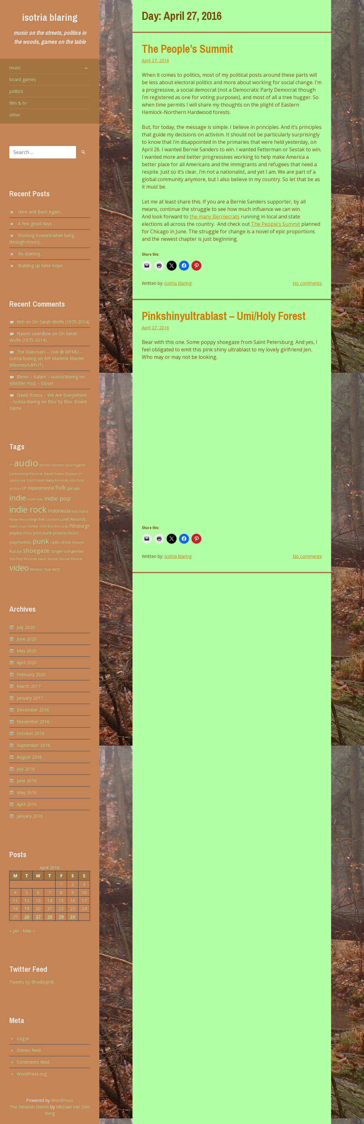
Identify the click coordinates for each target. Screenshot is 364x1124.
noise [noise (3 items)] (33, 526)
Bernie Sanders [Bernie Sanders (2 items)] (52, 465)
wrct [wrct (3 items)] (56, 569)
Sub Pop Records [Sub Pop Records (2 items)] (23, 559)
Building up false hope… (42, 265)
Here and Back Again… (40, 212)
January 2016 (30, 816)
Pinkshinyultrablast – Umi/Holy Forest (224, 315)
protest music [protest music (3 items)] (66, 533)
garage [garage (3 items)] (73, 488)
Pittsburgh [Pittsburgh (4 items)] (79, 526)
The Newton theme (29, 1107)
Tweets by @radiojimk (31, 982)
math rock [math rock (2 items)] (17, 526)
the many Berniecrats (215, 216)
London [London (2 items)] (52, 519)
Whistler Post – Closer (31, 383)
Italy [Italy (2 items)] (74, 511)
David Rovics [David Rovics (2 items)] (54, 474)
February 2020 (31, 674)
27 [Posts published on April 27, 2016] (38, 917)
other (14, 115)
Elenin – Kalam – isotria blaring (47, 377)
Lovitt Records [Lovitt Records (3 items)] (73, 519)
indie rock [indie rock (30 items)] (28, 509)
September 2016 (33, 745)
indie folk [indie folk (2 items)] (35, 499)
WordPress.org (32, 1074)
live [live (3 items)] (41, 519)
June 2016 (27, 781)
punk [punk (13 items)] (41, 541)
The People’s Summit (187, 48)
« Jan (14, 931)
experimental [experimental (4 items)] (41, 488)
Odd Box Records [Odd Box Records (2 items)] (53, 526)
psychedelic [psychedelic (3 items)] (20, 542)
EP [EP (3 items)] (24, 488)
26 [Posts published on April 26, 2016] (26, 917)
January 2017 (30, 698)
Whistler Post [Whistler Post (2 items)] (40, 569)
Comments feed (33, 1062)
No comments (307, 283)
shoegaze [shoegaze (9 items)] (36, 550)
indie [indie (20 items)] (17, 497)
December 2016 (33, 710)
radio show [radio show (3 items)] (60, 542)
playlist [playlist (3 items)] (15, 533)
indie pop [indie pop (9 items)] (57, 498)
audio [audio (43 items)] (26, 463)
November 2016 (33, 721)
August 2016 (29, 757)
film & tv (17, 103)
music (15, 68)
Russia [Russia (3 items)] (15, 551)
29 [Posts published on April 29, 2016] (61, 917)
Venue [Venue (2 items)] (52, 559)
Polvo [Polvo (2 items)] (27, 533)
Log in (23, 1038)
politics (16, 91)
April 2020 (27, 662)
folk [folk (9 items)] (60, 487)
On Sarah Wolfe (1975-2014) (60, 322)
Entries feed (29, 1050)
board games (22, 79)
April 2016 (27, 804)
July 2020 (26, 627)
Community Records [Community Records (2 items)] (26, 474)
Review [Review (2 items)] (78, 542)
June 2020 (27, 639)
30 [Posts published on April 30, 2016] (72, 917)
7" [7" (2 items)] (11, 465)
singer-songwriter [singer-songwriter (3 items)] (67, 551)
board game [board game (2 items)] (76, 465)
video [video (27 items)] (19, 567)
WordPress (62, 1100)
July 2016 (26, 769)
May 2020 (27, 651)
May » (29, 931)
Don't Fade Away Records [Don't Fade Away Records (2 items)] (47, 480)
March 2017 (29, 686)
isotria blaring (50, 17)
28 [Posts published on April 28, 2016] (49, 917)
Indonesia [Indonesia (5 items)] (59, 510)
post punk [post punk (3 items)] (42, 533)
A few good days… (36, 223)
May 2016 (27, 792)
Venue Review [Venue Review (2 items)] (70, 559)
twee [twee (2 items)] (42, 559)
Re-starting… (30, 254)
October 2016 (30, 733)
